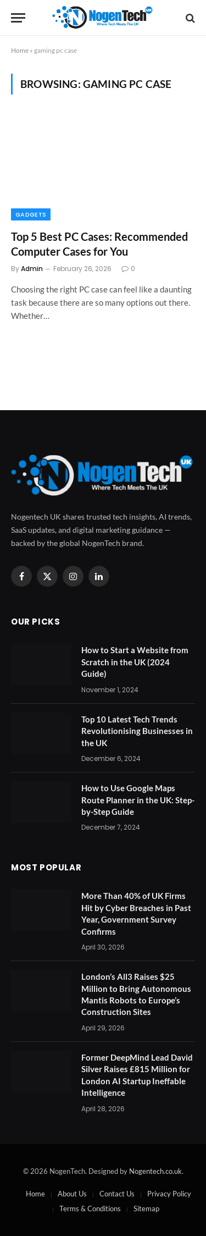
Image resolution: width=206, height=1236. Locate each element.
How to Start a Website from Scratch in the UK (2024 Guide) (134, 661)
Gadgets (30, 214)
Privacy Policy (169, 1193)
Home (20, 50)
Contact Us (117, 1193)
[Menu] (18, 17)
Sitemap (146, 1208)
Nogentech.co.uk (155, 1171)
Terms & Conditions (90, 1208)
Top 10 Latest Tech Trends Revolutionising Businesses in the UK (137, 731)
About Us (72, 1193)
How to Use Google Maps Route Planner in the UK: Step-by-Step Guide (137, 799)
